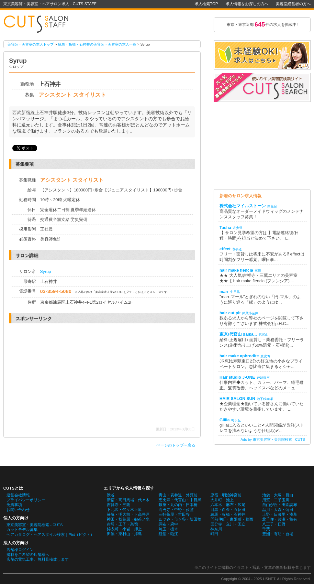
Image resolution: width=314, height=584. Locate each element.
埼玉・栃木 (168, 529)
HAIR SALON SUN (237, 398)
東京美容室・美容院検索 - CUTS (34, 525)
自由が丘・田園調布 (279, 505)
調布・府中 (168, 524)
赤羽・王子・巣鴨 (122, 524)
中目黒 (235, 292)
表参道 (237, 228)
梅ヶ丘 (236, 420)
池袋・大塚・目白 (277, 495)
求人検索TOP (206, 4)
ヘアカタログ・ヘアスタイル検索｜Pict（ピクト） (50, 534)
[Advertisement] (66, 375)
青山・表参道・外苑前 (178, 495)
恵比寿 (265, 356)
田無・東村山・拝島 (124, 534)
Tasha (225, 227)
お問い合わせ (18, 510)
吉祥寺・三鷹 (118, 505)
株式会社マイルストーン (242, 205)
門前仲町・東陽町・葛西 (231, 519)
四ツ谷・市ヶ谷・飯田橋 (180, 519)
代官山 (263, 334)
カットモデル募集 (22, 530)
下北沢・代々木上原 (124, 510)
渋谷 (111, 495)
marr (224, 291)
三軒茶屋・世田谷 (174, 514)
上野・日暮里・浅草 (279, 514)
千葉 (266, 529)
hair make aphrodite (239, 355)
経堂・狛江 (168, 534)
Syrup (45, 271)
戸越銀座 (263, 377)
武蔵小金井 (250, 313)
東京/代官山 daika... (238, 334)
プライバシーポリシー (25, 500)
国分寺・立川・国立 (227, 524)
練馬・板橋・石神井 (227, 514)
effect (224, 248)
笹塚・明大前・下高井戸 (128, 514)
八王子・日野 (274, 524)
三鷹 (258, 270)
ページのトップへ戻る (175, 445)
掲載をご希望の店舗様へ (27, 555)
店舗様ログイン (20, 550)
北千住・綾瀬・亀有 (279, 519)
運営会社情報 (18, 495)
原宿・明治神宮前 (225, 495)
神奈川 (216, 529)
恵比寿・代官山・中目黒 (180, 500)
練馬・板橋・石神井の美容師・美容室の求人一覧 (97, 44)
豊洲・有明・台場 (277, 534)
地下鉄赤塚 (265, 399)
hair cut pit (230, 312)
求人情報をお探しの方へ (247, 4)
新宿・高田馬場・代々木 (128, 500)
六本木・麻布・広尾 (227, 505)
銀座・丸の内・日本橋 (178, 505)
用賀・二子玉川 (275, 500)
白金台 (272, 206)
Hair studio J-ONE (237, 377)
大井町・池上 (222, 500)
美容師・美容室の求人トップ (30, 44)
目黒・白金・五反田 (227, 510)
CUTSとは (13, 488)
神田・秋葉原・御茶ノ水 (128, 519)
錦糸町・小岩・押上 (124, 529)
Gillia (224, 419)
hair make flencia (236, 270)
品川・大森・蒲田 (277, 510)
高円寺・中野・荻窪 (176, 510)
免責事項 (14, 505)
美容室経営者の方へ (293, 4)
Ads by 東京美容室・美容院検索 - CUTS (273, 439)
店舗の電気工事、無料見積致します (37, 559)
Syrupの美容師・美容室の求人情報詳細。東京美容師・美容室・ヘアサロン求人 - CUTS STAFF (38, 24)
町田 (214, 534)
